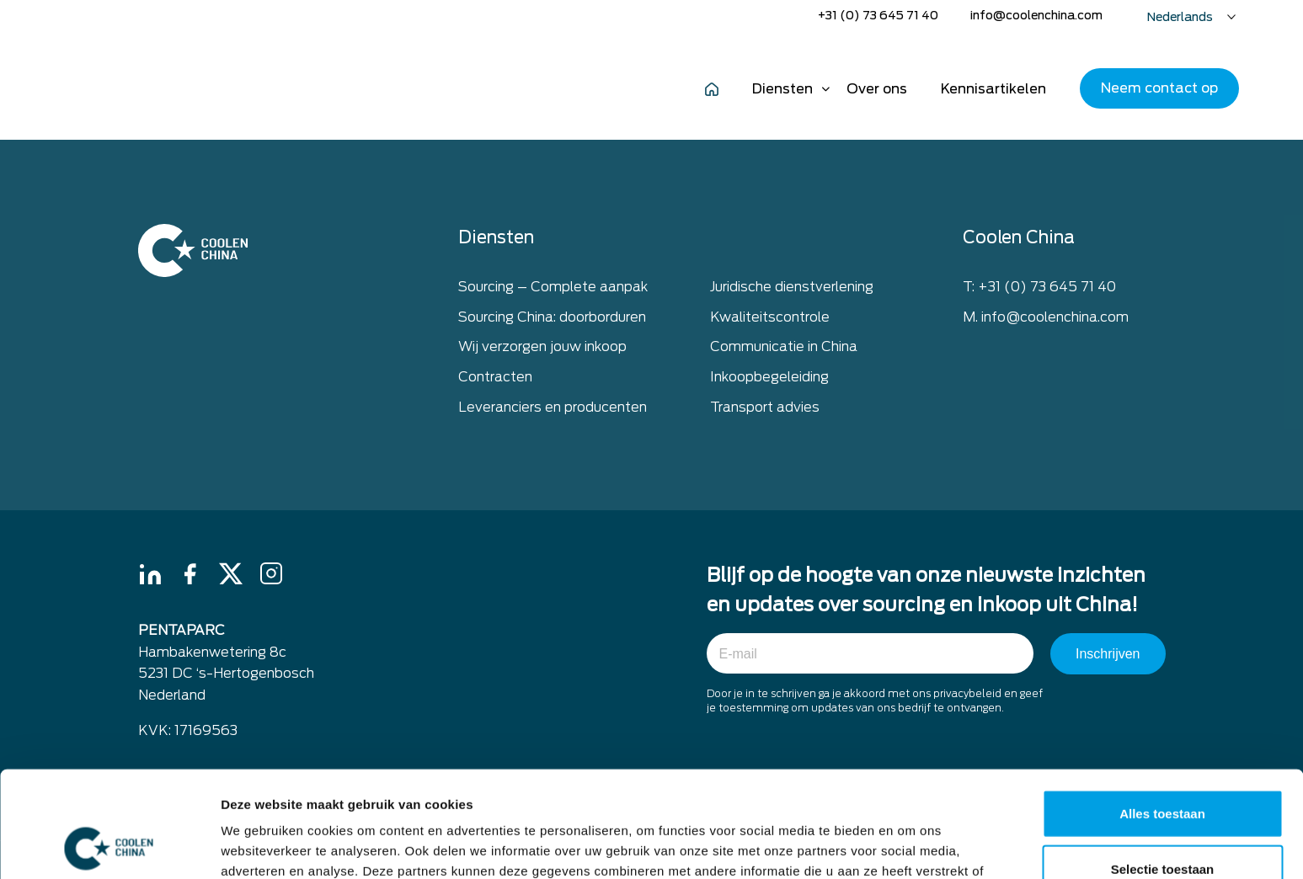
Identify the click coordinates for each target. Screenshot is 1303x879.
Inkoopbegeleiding (769, 377)
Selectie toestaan (1163, 769)
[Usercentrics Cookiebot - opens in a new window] (109, 846)
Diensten (782, 89)
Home (711, 88)
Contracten (495, 377)
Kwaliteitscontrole (770, 317)
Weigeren (1162, 824)
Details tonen (910, 846)
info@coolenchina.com (1036, 15)
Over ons (876, 89)
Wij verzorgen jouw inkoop (542, 346)
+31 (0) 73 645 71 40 (878, 15)
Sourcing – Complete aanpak (553, 287)
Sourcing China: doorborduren (552, 317)
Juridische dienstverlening (791, 287)
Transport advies (765, 407)
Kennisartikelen (993, 89)
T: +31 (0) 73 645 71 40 (1039, 287)
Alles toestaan (1162, 713)
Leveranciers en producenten (552, 407)
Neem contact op (1159, 88)
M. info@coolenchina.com (1046, 317)
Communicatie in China (783, 346)
